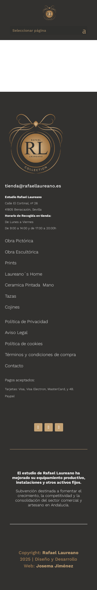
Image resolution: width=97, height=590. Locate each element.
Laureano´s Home (23, 274)
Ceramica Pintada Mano (29, 284)
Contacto (14, 365)
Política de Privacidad (26, 321)
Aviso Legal (16, 332)
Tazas (10, 296)
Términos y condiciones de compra (40, 354)
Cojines (12, 307)
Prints (11, 262)
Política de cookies (24, 343)
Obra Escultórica (21, 251)
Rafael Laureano (60, 552)
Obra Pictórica (19, 240)
